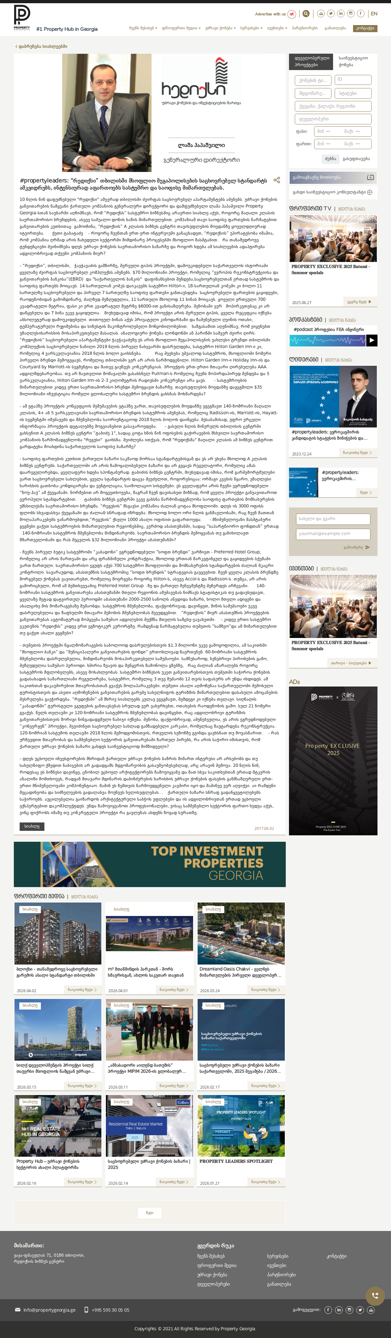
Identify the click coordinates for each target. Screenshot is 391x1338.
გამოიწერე (357, 548)
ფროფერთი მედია (217, 1265)
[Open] (328, 79)
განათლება (335, 28)
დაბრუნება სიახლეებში (43, 47)
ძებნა (330, 159)
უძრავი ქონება (212, 1274)
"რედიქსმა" (184, 440)
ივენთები (276, 1265)
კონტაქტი (365, 28)
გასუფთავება (356, 159)
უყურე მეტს (360, 302)
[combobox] (313, 81)
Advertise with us (270, 14)
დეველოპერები (213, 1284)
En (374, 13)
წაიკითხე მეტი (83, 990)
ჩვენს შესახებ (211, 1256)
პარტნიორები (305, 28)
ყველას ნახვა (84, 897)
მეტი (150, 1213)
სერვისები (277, 1256)
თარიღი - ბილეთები (352, 663)
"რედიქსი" (88, 200)
